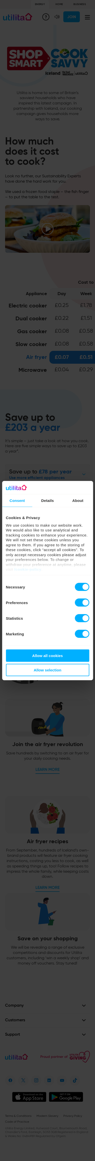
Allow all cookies (47, 656)
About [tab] (77, 500)
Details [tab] (47, 500)
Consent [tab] (17, 500)
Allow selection (47, 670)
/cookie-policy (27, 569)
